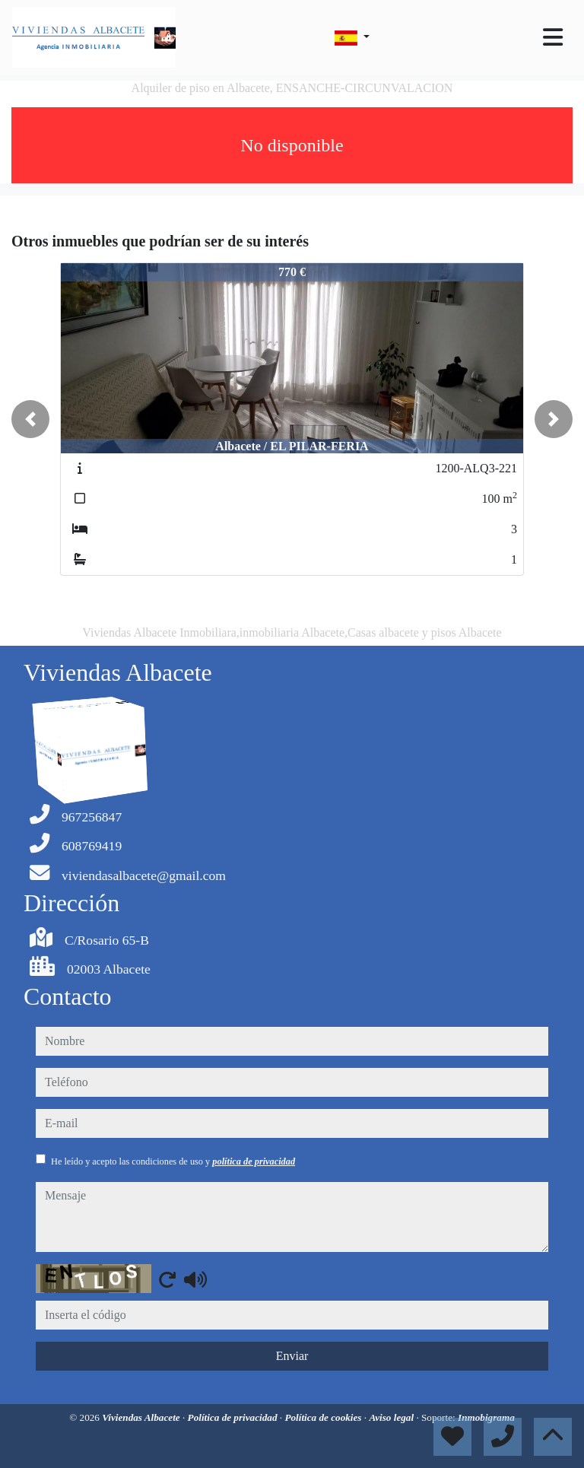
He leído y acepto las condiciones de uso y (173, 1161)
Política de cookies (323, 1417)
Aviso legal (392, 1417)
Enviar (292, 1355)
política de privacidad (253, 1161)
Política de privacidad (234, 1417)
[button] (30, 419)
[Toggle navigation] (553, 37)
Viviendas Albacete (142, 1417)
